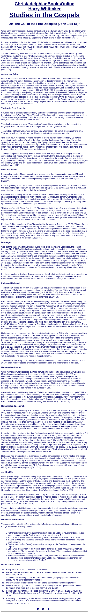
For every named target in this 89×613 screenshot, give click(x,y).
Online (44, 3)
